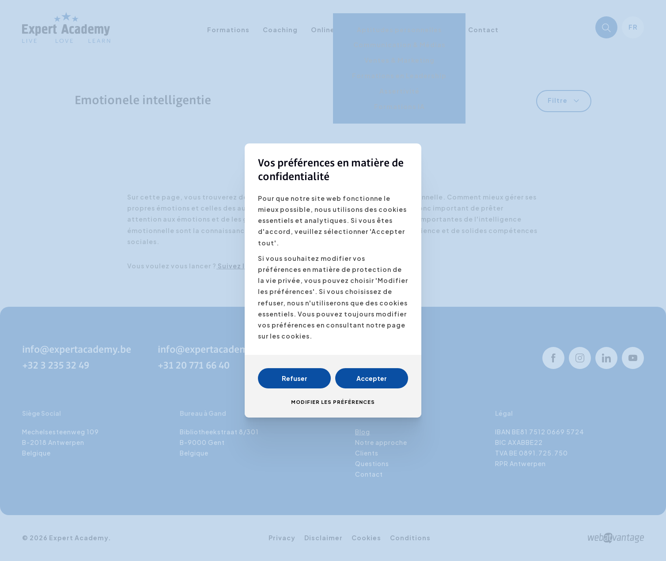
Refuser (294, 378)
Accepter (371, 378)
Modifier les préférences (333, 402)
